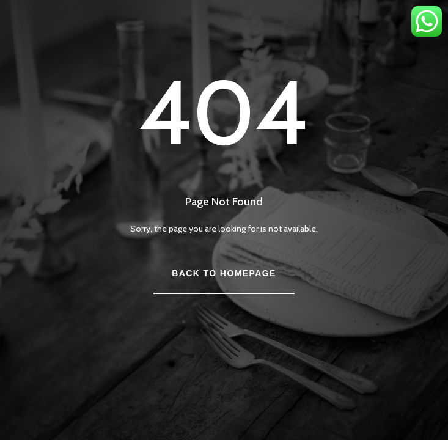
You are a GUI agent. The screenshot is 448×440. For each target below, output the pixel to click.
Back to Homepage (224, 273)
